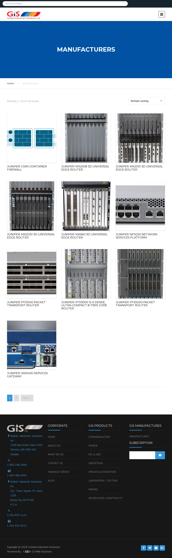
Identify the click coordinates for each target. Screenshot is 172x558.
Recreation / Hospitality (105, 498)
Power (93, 445)
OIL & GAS (95, 454)
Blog (51, 480)
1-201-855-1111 (17, 515)
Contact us (55, 463)
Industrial (96, 463)
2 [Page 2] (16, 398)
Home (51, 437)
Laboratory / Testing (103, 480)
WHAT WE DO (55, 454)
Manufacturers (58, 471)
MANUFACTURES (139, 436)
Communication (99, 437)
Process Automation (102, 471)
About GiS (54, 445)
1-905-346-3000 (17, 464)
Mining (93, 489)
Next (27, 398)
